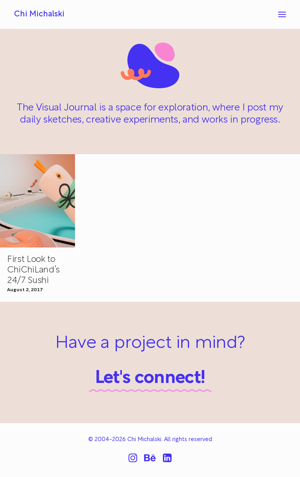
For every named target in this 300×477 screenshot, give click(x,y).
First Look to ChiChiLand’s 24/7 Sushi (33, 270)
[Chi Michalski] (39, 14)
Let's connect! (150, 378)
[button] (282, 14)
